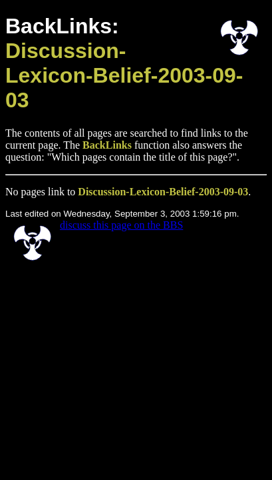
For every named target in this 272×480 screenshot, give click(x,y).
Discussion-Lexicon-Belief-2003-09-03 (124, 75)
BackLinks (107, 145)
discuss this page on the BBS (121, 225)
